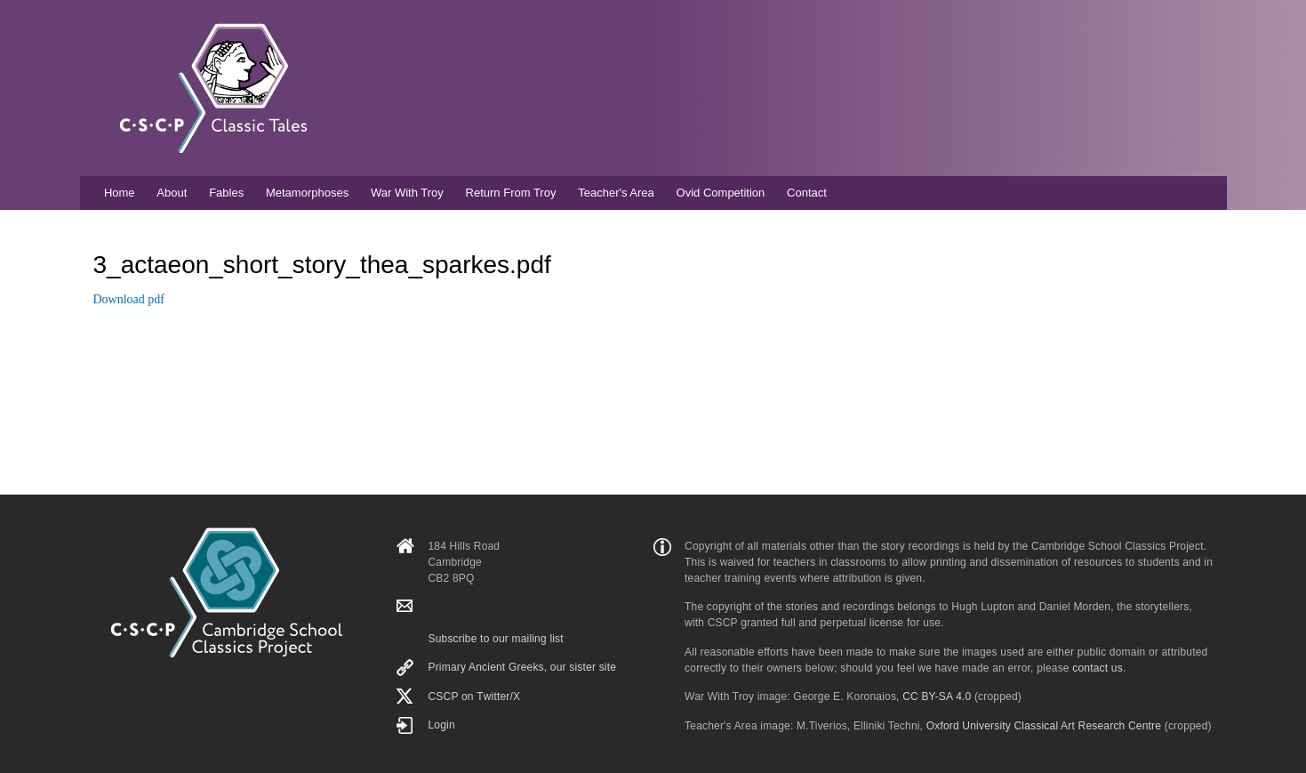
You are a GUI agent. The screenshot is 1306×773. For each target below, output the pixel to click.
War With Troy (407, 192)
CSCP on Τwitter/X (474, 696)
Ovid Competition (721, 192)
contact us (1097, 668)
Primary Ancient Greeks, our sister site (522, 667)
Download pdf (129, 299)
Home (119, 192)
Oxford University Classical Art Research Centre (1043, 726)
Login (441, 725)
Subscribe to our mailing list (495, 638)
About (171, 192)
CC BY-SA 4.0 (936, 696)
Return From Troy (511, 192)
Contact (807, 192)
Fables (226, 192)
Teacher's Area (616, 192)
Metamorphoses (307, 192)
